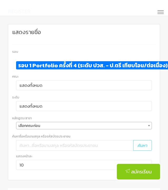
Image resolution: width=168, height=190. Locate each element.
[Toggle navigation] (159, 11)
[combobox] (84, 125)
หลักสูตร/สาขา (22, 118)
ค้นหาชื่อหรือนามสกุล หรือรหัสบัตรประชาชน (41, 136)
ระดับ (15, 97)
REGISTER (19, 11)
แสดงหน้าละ (24, 156)
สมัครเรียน (138, 171)
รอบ (15, 51)
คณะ (15, 76)
